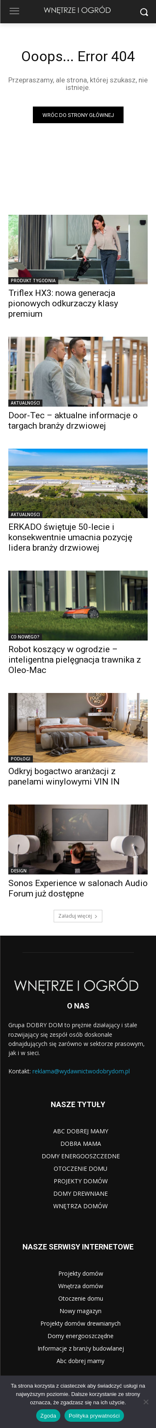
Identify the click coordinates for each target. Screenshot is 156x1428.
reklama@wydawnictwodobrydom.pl (81, 1071)
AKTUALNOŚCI (25, 403)
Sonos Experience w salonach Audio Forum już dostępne (78, 888)
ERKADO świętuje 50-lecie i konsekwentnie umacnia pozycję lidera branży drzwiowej (70, 537)
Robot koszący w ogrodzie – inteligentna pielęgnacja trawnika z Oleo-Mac (74, 659)
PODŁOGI (20, 759)
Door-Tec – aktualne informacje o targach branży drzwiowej (73, 420)
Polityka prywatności (94, 1416)
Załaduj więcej (78, 915)
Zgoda (48, 1416)
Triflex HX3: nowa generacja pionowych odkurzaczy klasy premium (63, 303)
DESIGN (19, 871)
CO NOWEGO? (25, 637)
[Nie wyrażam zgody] (145, 1402)
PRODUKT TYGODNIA (33, 280)
